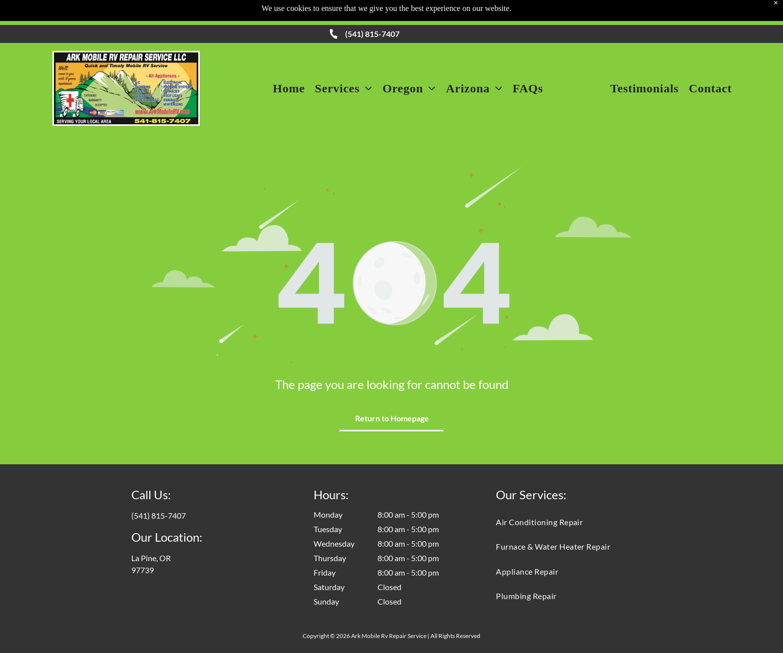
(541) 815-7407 (372, 33)
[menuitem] (289, 88)
